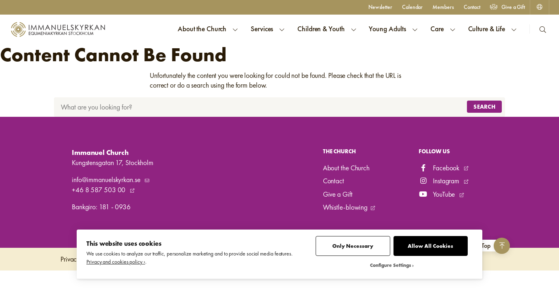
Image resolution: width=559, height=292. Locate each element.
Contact (472, 7)
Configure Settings (390, 265)
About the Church (346, 167)
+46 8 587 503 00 (99, 189)
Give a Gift (507, 7)
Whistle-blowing (345, 207)
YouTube (437, 194)
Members (443, 7)
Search (484, 106)
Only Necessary (352, 246)
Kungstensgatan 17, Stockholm (112, 162)
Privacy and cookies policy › (115, 261)
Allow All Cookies (430, 246)
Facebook (440, 167)
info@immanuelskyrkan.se (107, 179)
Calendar (412, 7)
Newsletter (380, 7)
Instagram (440, 180)
